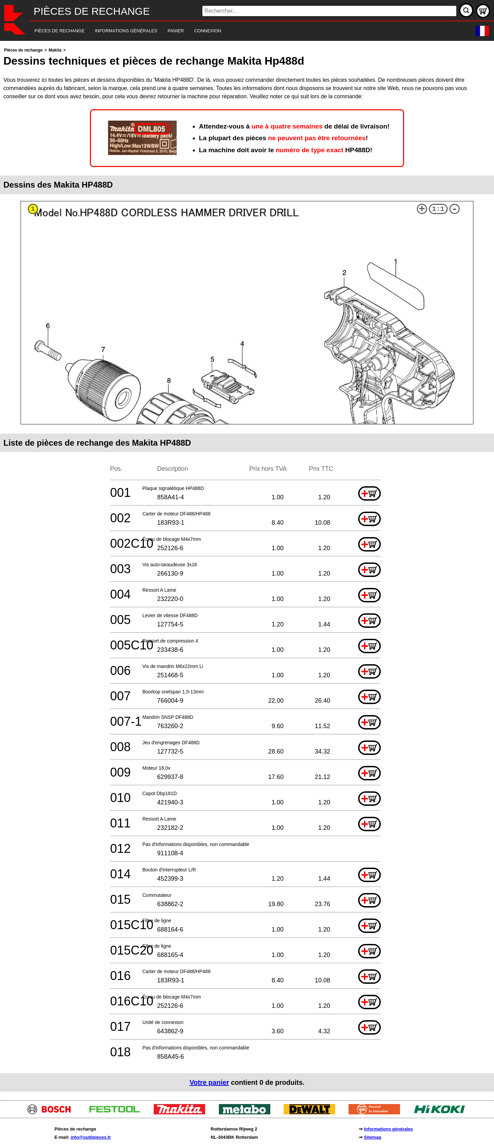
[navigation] (237, 31)
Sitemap (372, 1137)
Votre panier (209, 1082)
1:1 (438, 209)
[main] (247, 569)
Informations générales (388, 1129)
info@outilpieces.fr (91, 1137)
